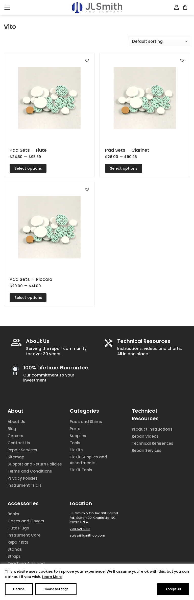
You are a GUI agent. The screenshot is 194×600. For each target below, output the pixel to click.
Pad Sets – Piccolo (31, 279)
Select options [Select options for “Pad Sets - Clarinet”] (123, 168)
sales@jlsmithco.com (87, 535)
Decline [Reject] (19, 589)
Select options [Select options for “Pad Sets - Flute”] (28, 168)
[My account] (176, 7)
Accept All (173, 589)
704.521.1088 (80, 529)
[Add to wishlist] (86, 60)
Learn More (52, 576)
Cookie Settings (55, 589)
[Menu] (7, 7)
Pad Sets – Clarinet (127, 150)
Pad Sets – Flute (28, 150)
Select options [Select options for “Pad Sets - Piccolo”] (28, 297)
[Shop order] (159, 41)
